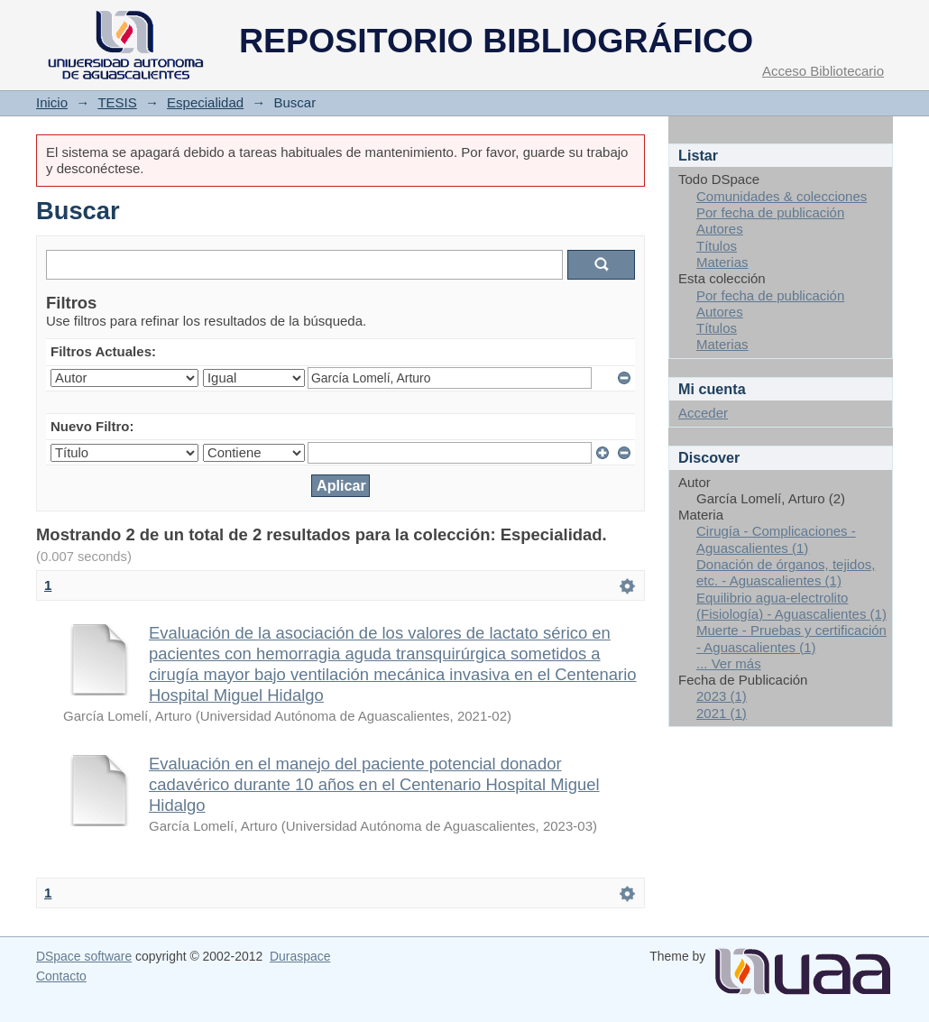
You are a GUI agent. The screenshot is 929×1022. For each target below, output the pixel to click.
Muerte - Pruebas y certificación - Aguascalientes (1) (791, 638)
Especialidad (205, 102)
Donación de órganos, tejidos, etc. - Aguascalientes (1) (785, 572)
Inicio (52, 102)
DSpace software (84, 956)
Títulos (716, 245)
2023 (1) (721, 696)
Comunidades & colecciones (781, 196)
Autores (719, 228)
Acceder (703, 412)
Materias (722, 262)
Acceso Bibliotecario (823, 70)
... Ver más (728, 663)
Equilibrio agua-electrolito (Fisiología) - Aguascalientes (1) (791, 605)
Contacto (61, 976)
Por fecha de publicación (770, 212)
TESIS (116, 102)
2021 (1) (721, 713)
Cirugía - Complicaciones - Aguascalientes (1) (776, 539)
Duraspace (300, 956)
